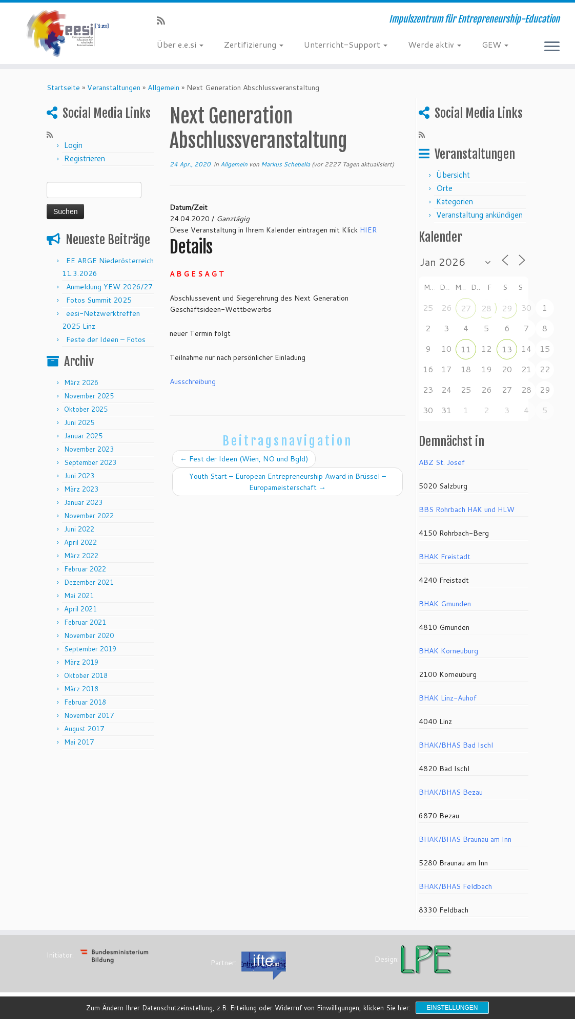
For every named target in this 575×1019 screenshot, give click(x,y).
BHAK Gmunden (445, 604)
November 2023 (89, 449)
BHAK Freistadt (444, 556)
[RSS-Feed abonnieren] (164, 20)
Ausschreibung (193, 381)
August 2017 (84, 728)
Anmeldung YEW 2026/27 (109, 287)
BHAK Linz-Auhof (448, 698)
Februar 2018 (85, 702)
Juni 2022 (79, 529)
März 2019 (81, 662)
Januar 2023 (83, 502)
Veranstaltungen (113, 87)
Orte (444, 188)
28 (486, 308)
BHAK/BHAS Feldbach (455, 886)
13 (507, 349)
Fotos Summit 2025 (99, 300)
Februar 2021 (85, 622)
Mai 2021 (79, 595)
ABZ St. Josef (442, 462)
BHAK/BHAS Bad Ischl (456, 745)
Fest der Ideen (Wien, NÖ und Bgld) (244, 459)
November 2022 (89, 515)
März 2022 (81, 555)
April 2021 (80, 608)
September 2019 (90, 648)
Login (73, 145)
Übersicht (453, 174)
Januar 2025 (83, 435)
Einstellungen (452, 1007)
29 (507, 308)
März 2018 (81, 688)
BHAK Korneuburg (448, 651)
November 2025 (89, 395)
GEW (495, 44)
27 (466, 308)
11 (466, 349)
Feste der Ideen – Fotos (106, 339)
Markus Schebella (285, 164)
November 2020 (89, 635)
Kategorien (454, 201)
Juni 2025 (79, 422)
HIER (368, 230)
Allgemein (163, 87)
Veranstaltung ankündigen (479, 214)
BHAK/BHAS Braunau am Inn (465, 839)
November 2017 (89, 715)
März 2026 (81, 382)
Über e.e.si (180, 44)
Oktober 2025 (86, 409)
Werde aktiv (434, 44)
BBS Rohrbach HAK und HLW (467, 509)
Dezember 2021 (89, 582)
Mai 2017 (79, 742)
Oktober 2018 (86, 675)
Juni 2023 (79, 475)
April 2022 (80, 542)
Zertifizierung (253, 44)
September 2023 (90, 462)
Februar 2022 (85, 569)
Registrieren (84, 158)
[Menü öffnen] (552, 47)
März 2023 (81, 489)
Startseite (63, 87)
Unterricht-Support (345, 44)
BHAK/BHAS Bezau (451, 792)
